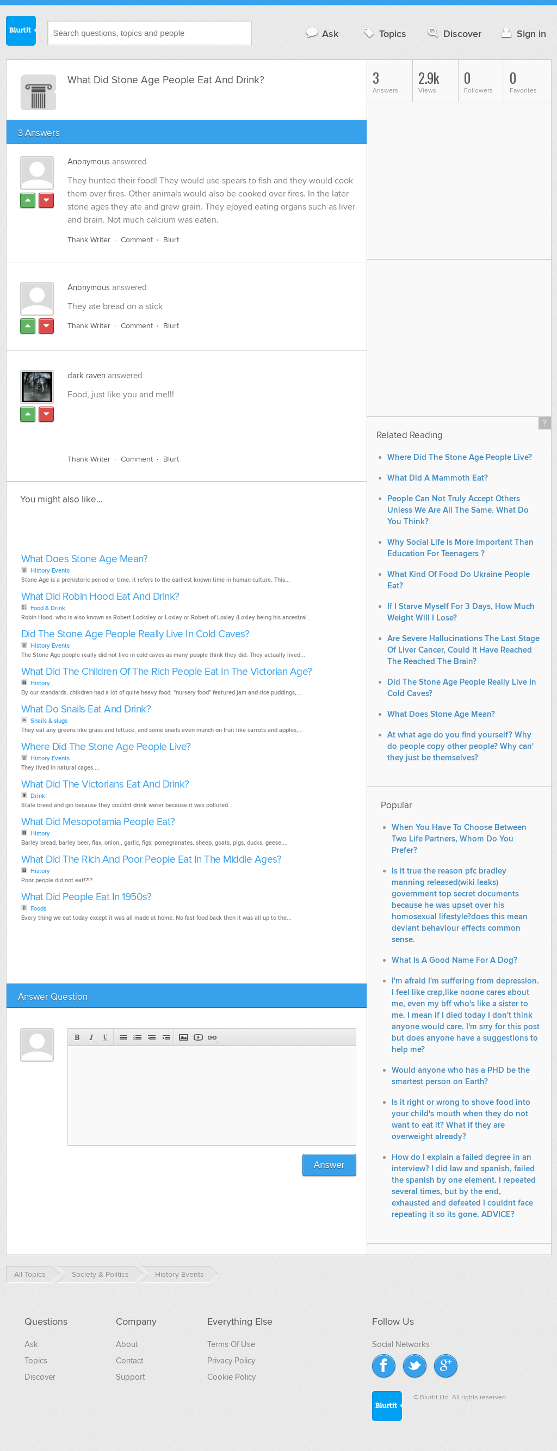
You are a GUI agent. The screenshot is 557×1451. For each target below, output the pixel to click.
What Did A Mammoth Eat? (437, 478)
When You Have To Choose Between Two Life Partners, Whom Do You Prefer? (459, 839)
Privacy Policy (231, 1361)
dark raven (86, 375)
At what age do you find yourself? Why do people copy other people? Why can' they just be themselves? (460, 746)
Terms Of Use (231, 1344)
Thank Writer (88, 239)
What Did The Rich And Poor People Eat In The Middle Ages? (151, 859)
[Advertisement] (193, 420)
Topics (383, 33)
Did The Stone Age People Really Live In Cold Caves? (135, 634)
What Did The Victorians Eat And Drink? (105, 784)
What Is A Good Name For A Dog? (454, 960)
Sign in (522, 33)
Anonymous (88, 162)
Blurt (171, 239)
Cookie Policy (231, 1377)
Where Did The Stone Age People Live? (106, 747)
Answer (329, 1165)
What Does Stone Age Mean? (84, 559)
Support (130, 1377)
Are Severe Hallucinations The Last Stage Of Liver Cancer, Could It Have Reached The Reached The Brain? (463, 650)
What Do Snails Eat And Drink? (86, 709)
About (127, 1344)
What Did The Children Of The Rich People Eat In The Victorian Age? (166, 672)
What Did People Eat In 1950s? (86, 897)
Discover (453, 33)
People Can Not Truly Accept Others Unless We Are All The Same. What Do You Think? (458, 510)
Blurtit (21, 32)
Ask (322, 33)
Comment (137, 239)
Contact (129, 1361)
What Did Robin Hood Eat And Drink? (100, 597)
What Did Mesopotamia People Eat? (98, 822)
